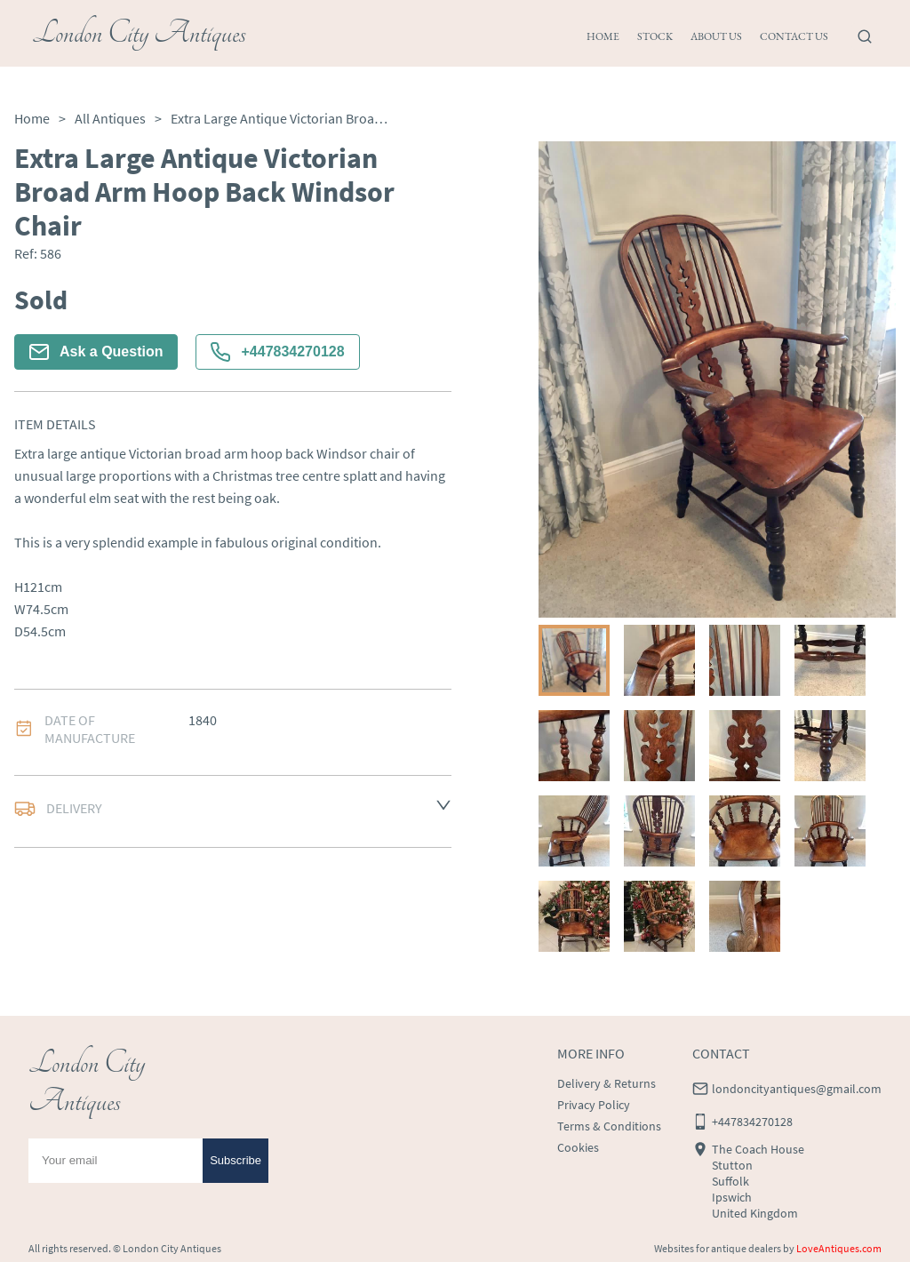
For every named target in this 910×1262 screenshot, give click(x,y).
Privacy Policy (593, 1105)
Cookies (578, 1147)
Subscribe (235, 1160)
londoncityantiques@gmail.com (797, 1089)
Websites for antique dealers (717, 1248)
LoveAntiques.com (839, 1248)
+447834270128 (277, 352)
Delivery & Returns (606, 1083)
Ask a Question (96, 352)
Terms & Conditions (609, 1126)
